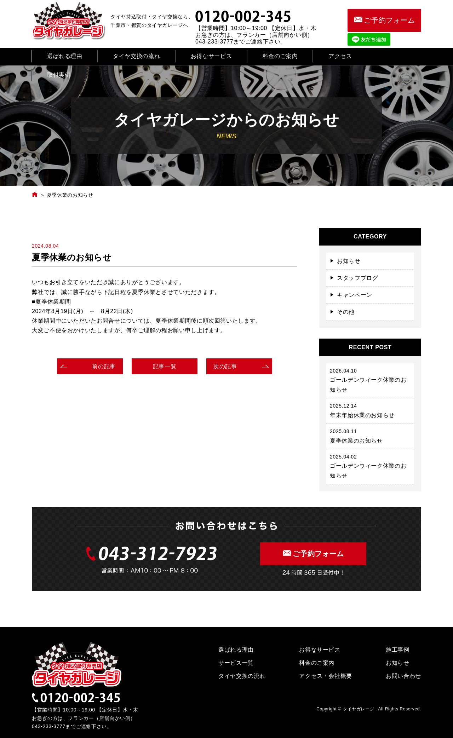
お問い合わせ (403, 676)
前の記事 (104, 366)
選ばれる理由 (64, 56)
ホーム (35, 194)
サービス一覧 (236, 663)
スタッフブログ (357, 278)
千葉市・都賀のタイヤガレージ (70, 21)
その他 (346, 312)
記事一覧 (165, 366)
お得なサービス (211, 56)
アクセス (340, 56)
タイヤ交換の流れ (136, 56)
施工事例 (397, 650)
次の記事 (225, 366)
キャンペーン (354, 295)
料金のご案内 (280, 56)
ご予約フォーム (384, 20)
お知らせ (349, 261)
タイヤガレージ (78, 665)
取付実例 (59, 75)
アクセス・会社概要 (325, 676)
